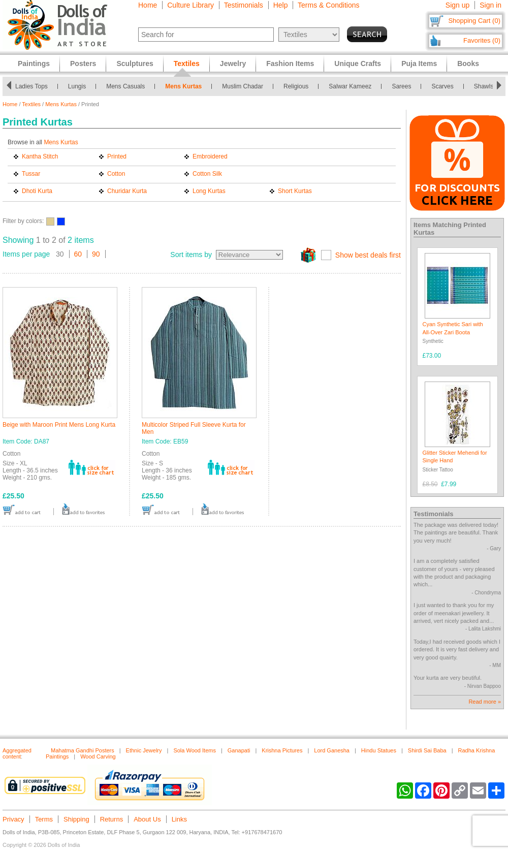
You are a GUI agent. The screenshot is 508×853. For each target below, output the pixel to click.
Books (468, 63)
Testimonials (243, 5)
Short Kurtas (295, 191)
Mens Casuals (125, 86)
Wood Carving (98, 756)
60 (78, 254)
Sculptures (134, 63)
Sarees (401, 86)
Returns (111, 819)
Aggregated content (17, 753)
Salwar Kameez (350, 86)
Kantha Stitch (40, 156)
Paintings (34, 63)
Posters (83, 63)
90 (96, 254)
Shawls (484, 86)
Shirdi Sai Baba (427, 750)
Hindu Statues (378, 750)
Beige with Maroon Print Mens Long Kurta (59, 424)
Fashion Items (290, 63)
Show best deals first (368, 255)
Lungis (77, 86)
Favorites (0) (481, 40)
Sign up (457, 5)
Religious (295, 86)
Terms (44, 819)
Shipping (76, 819)
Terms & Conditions (328, 5)
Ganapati (239, 750)
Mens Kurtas (183, 86)
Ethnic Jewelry (144, 750)
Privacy (13, 819)
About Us (147, 819)
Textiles (31, 104)
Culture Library (190, 5)
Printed (116, 156)
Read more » (484, 702)
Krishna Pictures (282, 750)
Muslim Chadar (242, 86)
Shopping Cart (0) (474, 20)
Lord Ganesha (332, 750)
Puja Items (419, 63)
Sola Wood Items (194, 750)
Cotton (116, 173)
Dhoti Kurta (37, 191)
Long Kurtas (209, 191)
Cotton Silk (207, 173)
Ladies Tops (31, 86)
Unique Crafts (357, 63)
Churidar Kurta (127, 191)
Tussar (31, 173)
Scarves (442, 86)
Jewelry (233, 63)
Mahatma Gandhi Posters (82, 750)
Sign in (490, 5)
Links (179, 819)
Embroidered (210, 156)
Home (147, 5)
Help (280, 5)
